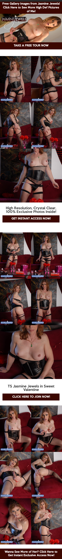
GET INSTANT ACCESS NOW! (31, 219)
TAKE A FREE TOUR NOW (31, 45)
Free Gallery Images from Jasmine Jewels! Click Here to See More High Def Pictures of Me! (31, 8)
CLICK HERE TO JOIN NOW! (31, 397)
